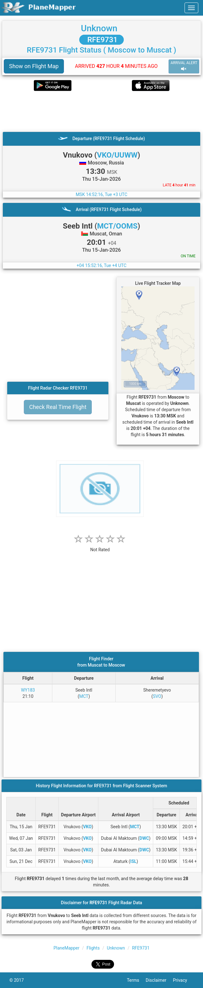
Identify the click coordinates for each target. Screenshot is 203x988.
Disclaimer (159, 980)
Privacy (183, 980)
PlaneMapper (67, 947)
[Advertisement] (101, 111)
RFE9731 (101, 39)
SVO (157, 696)
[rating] (100, 546)
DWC (144, 838)
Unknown (99, 28)
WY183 (28, 690)
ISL (133, 861)
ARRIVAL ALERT (183, 66)
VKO (87, 826)
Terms (136, 980)
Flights (93, 947)
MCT (84, 696)
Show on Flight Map (34, 66)
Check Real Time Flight (57, 407)
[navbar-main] (191, 8)
